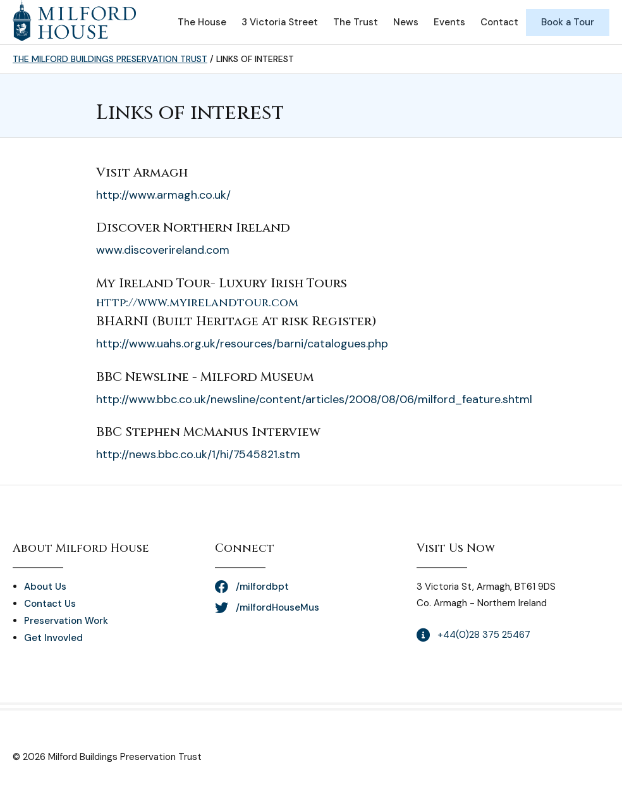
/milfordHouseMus (277, 607)
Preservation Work (66, 620)
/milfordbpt (262, 586)
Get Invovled (53, 638)
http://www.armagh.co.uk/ (163, 194)
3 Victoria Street (279, 22)
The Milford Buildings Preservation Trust (110, 59)
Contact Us (50, 603)
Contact (499, 22)
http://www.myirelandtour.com (197, 303)
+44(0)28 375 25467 (483, 634)
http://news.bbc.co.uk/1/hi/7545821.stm (198, 454)
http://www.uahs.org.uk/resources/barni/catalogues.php (242, 343)
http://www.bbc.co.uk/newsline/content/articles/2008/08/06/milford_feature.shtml (314, 399)
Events (449, 22)
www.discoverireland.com (162, 250)
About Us (45, 586)
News (405, 22)
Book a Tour (567, 22)
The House (202, 22)
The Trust (355, 22)
